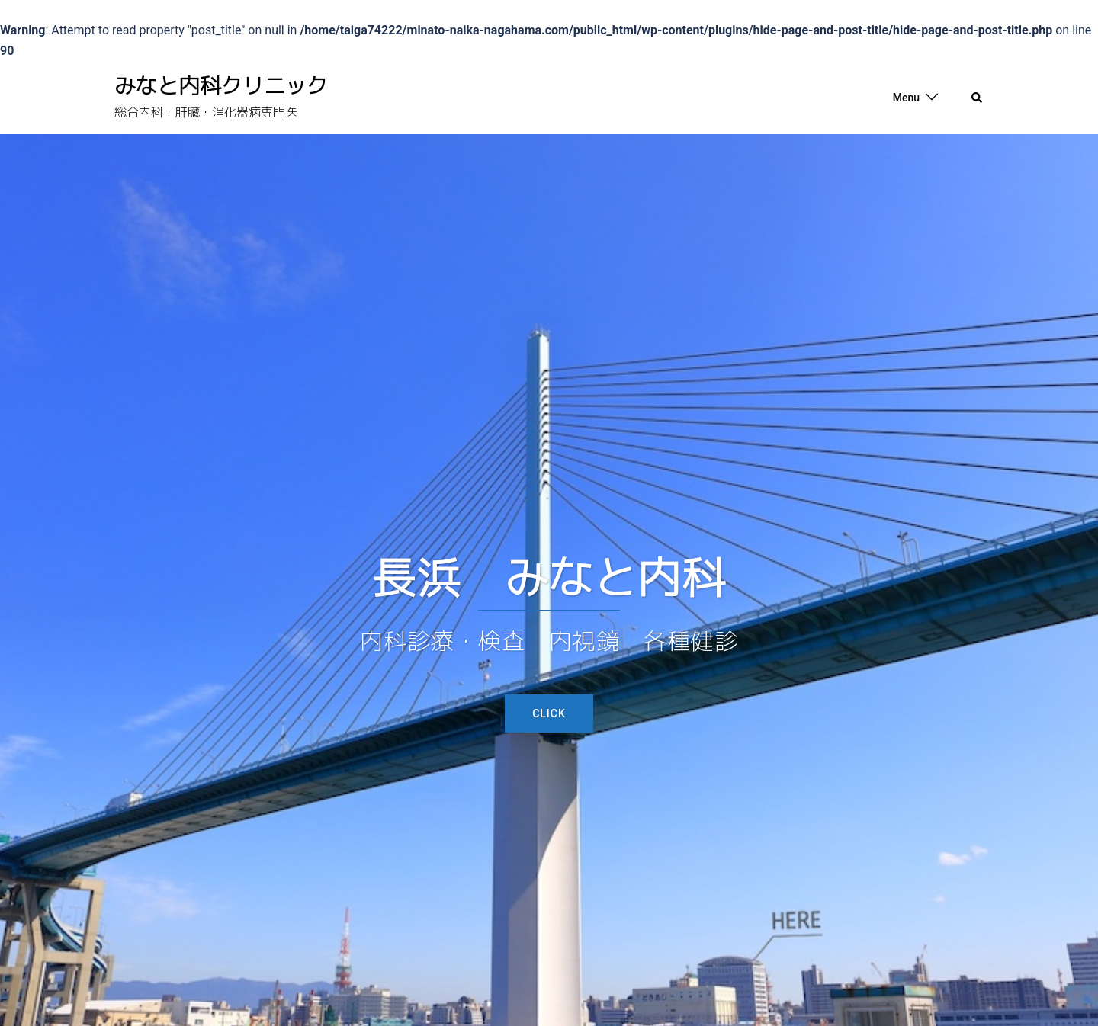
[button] (977, 97)
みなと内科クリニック (221, 86)
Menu (906, 97)
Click (549, 713)
